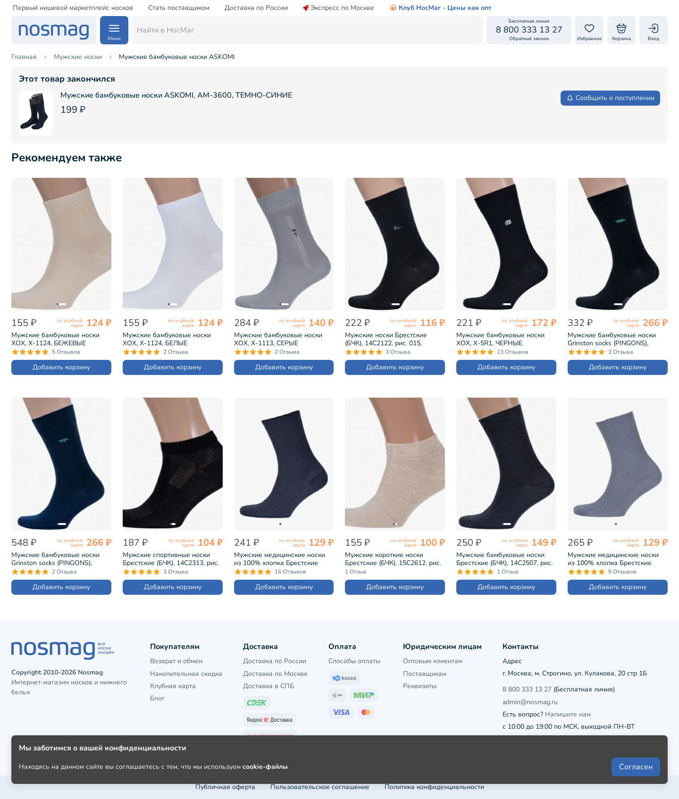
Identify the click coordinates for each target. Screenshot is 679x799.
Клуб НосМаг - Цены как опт (440, 8)
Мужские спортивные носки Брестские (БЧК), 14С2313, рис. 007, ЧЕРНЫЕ (171, 558)
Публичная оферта (225, 786)
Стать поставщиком (179, 8)
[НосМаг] (53, 30)
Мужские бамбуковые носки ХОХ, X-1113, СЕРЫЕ (278, 339)
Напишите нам (568, 714)
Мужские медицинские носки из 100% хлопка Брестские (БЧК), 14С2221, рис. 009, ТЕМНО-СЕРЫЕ (279, 558)
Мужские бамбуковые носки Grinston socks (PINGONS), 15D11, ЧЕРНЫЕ (612, 339)
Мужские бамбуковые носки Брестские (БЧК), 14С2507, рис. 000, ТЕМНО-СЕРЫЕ (504, 558)
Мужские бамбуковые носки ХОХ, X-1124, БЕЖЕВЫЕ (55, 339)
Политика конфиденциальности (434, 786)
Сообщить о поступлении (610, 97)
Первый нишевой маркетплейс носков (73, 8)
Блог (157, 698)
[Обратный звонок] (528, 30)
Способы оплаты (354, 661)
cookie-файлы (265, 766)
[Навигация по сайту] (114, 30)
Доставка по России (256, 8)
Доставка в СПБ (268, 686)
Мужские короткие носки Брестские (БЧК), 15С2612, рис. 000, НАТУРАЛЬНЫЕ (393, 558)
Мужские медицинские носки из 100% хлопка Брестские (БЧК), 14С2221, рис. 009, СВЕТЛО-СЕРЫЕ (613, 558)
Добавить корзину (61, 367)
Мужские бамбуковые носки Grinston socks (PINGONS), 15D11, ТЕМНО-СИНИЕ (55, 558)
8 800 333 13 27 (527, 689)
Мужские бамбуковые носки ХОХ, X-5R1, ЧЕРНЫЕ (500, 339)
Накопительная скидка (186, 673)
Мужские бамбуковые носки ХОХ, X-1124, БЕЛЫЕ (167, 339)
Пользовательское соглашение (319, 786)
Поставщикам (424, 673)
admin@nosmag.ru (530, 702)
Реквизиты (419, 686)
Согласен (636, 767)
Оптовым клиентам (432, 661)
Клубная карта (173, 686)
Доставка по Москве (275, 673)
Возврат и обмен (176, 661)
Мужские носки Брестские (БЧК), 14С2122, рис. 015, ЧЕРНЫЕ (386, 339)
